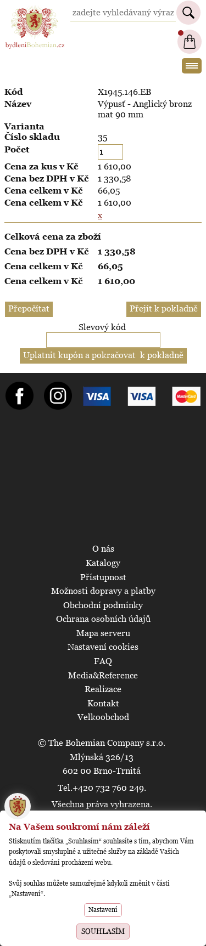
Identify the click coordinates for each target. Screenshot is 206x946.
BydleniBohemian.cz (34, 10)
